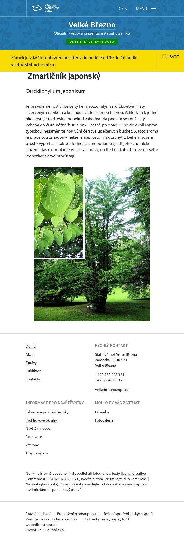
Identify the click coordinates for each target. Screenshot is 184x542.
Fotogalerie (104, 420)
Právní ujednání (38, 513)
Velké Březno (92, 25)
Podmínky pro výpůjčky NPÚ (107, 519)
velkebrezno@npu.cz (111, 389)
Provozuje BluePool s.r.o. (45, 530)
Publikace (34, 371)
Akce (30, 354)
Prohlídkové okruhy (41, 420)
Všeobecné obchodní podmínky (52, 519)
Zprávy (31, 362)
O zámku (102, 412)
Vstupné (32, 445)
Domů (31, 346)
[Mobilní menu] (146, 8)
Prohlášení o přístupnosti (78, 513)
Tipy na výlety (37, 453)
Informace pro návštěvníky (47, 412)
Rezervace (34, 436)
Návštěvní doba (38, 428)
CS (123, 8)
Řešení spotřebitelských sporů (129, 513)
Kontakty (33, 379)
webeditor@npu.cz (41, 524)
